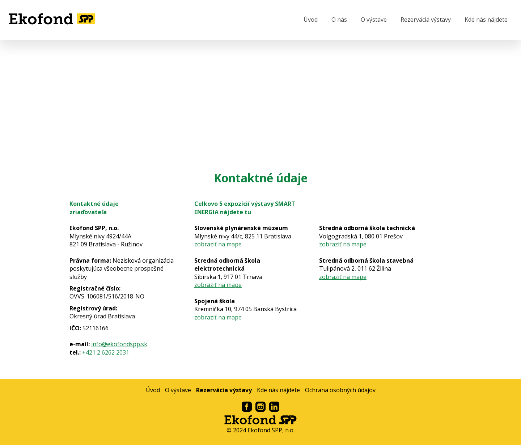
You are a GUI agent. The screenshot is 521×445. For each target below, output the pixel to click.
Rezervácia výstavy (426, 20)
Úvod (311, 20)
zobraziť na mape (218, 244)
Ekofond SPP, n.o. (271, 430)
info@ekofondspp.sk (119, 344)
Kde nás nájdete (486, 20)
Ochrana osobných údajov (340, 390)
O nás (339, 20)
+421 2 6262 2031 (105, 352)
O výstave (374, 20)
